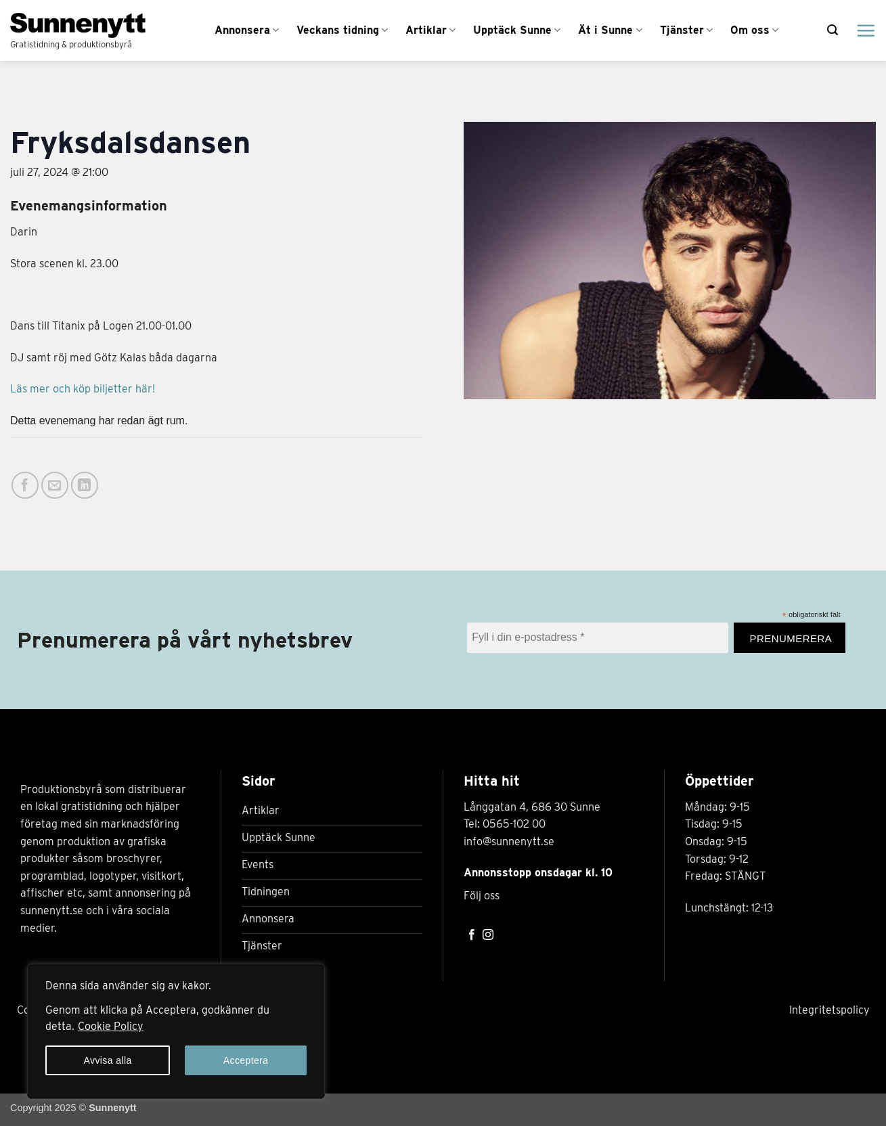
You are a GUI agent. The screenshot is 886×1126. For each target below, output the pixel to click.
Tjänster (686, 30)
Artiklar (430, 30)
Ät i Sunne (610, 30)
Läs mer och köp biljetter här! (82, 388)
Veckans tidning (342, 30)
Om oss (754, 30)
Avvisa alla (107, 1060)
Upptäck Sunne (516, 30)
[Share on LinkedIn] (84, 485)
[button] (832, 30)
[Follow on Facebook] (471, 935)
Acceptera (246, 1060)
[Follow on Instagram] (488, 935)
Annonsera (247, 30)
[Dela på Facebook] (25, 485)
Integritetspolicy (829, 1010)
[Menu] (866, 30)
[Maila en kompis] (54, 485)
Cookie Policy (110, 1026)
